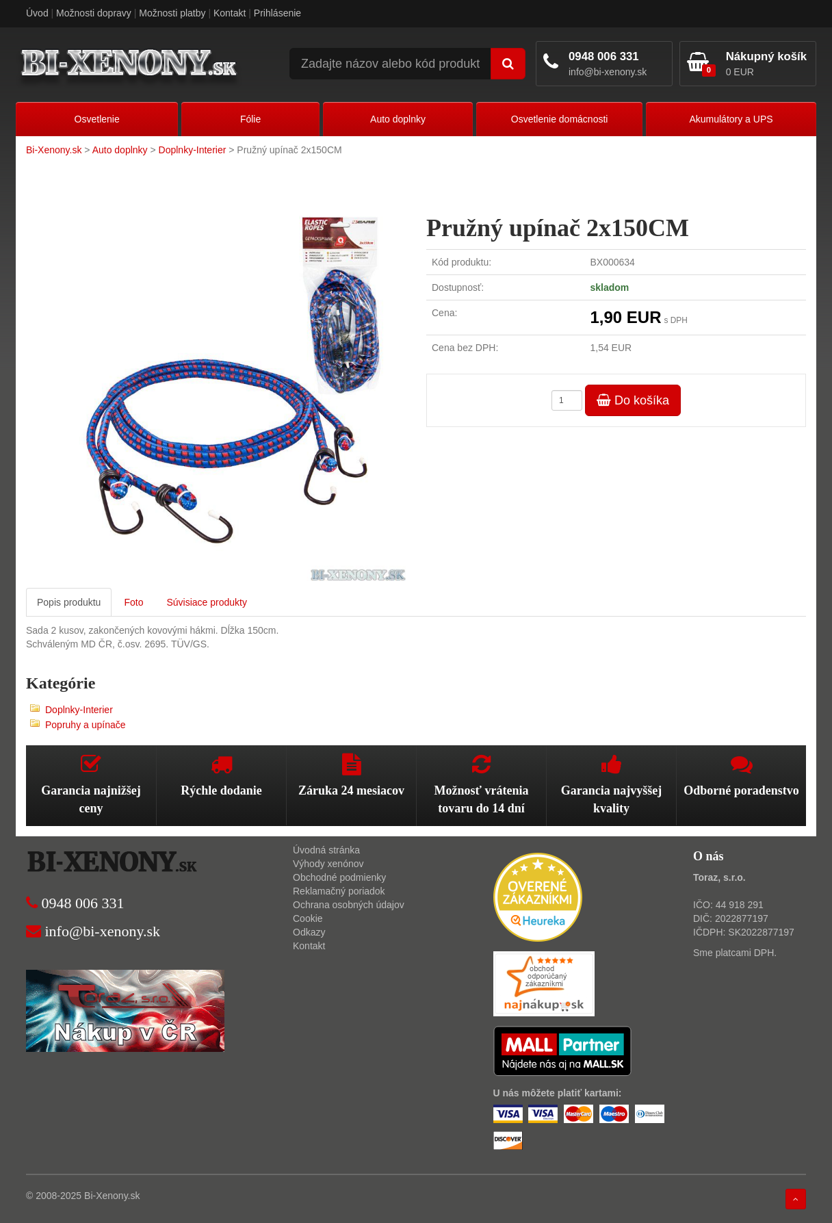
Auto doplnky (398, 119)
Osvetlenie (97, 119)
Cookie (308, 918)
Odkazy (309, 932)
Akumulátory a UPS (730, 119)
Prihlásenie (277, 13)
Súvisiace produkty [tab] (206, 602)
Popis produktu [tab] (69, 602)
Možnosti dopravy (93, 13)
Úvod (37, 13)
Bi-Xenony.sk (53, 149)
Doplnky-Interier (192, 149)
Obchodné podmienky (339, 877)
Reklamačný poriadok (339, 891)
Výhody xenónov (328, 863)
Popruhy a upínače (85, 724)
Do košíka (633, 400)
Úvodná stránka (326, 850)
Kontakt (229, 13)
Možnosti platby (172, 13)
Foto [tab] (133, 602)
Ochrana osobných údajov (348, 904)
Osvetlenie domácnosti (559, 119)
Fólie (250, 119)
